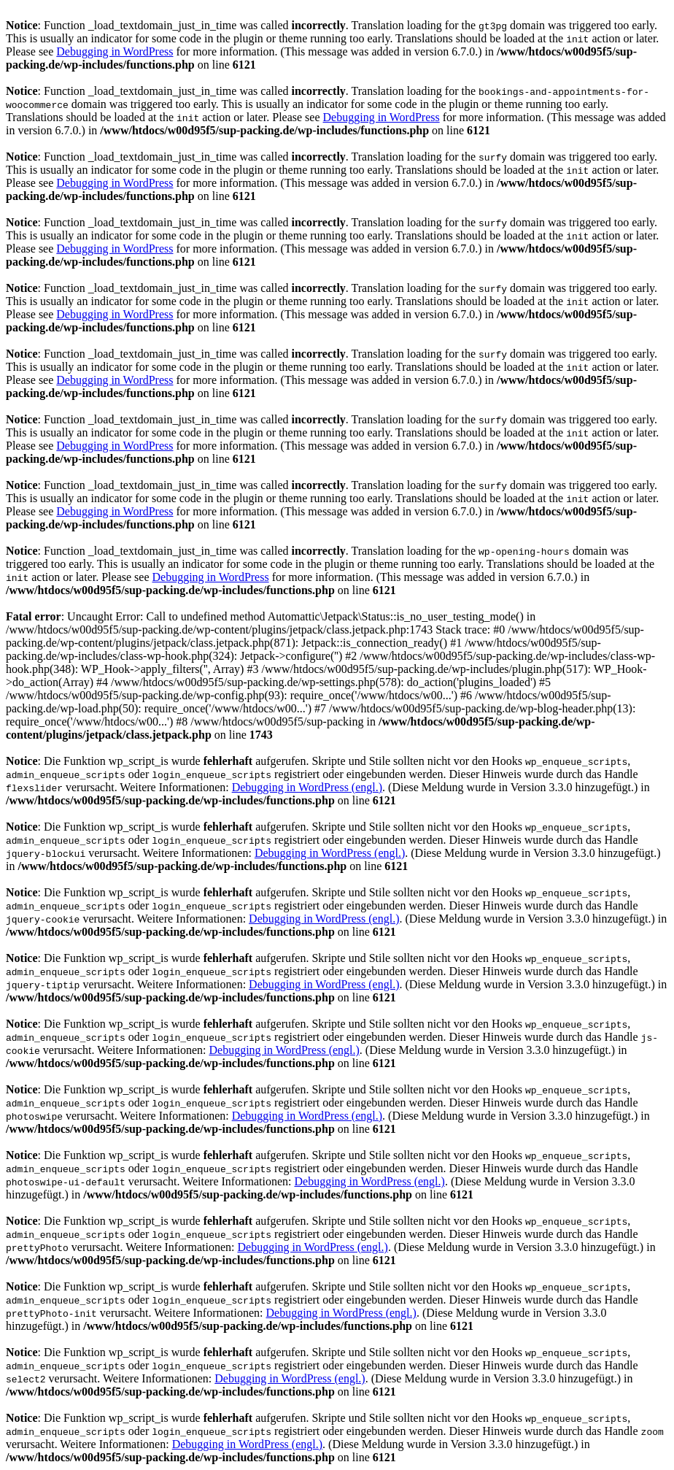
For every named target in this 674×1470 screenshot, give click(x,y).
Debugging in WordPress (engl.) (307, 787)
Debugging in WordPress (114, 51)
